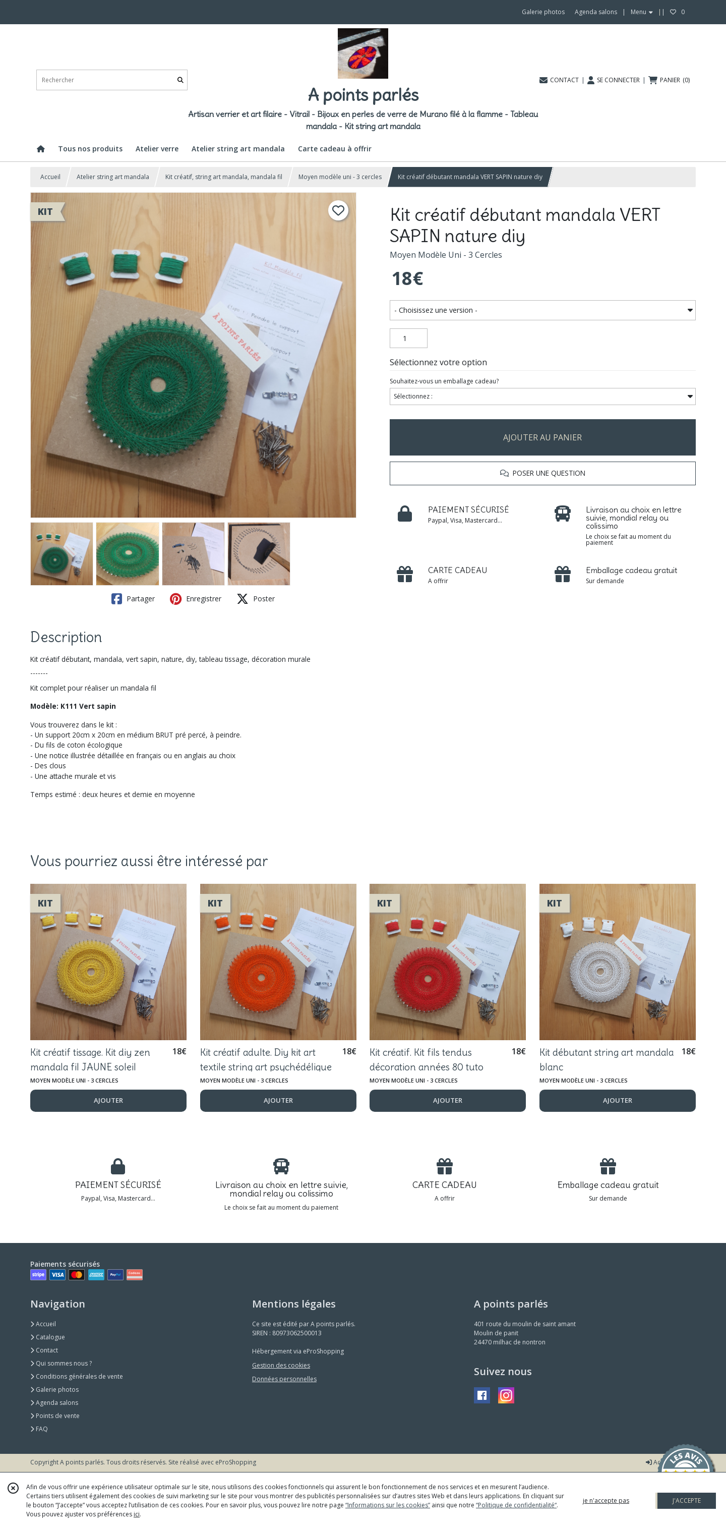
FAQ (39, 1429)
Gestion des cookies (281, 1365)
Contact (44, 1350)
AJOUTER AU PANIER (542, 437)
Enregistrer (195, 599)
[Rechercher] (180, 80)
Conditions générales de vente (76, 1376)
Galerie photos (54, 1389)
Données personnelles (284, 1379)
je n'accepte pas (606, 1500)
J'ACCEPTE (687, 1500)
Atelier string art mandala (113, 177)
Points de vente (55, 1415)
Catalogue (47, 1337)
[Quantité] (409, 338)
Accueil (50, 177)
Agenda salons (54, 1402)
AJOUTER (108, 1100)
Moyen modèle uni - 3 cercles (340, 177)
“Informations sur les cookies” (387, 1505)
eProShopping (235, 1462)
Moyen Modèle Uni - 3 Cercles (446, 254)
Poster (255, 599)
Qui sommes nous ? (61, 1363)
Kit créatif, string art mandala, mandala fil (223, 177)
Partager (133, 599)
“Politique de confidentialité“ (516, 1505)
